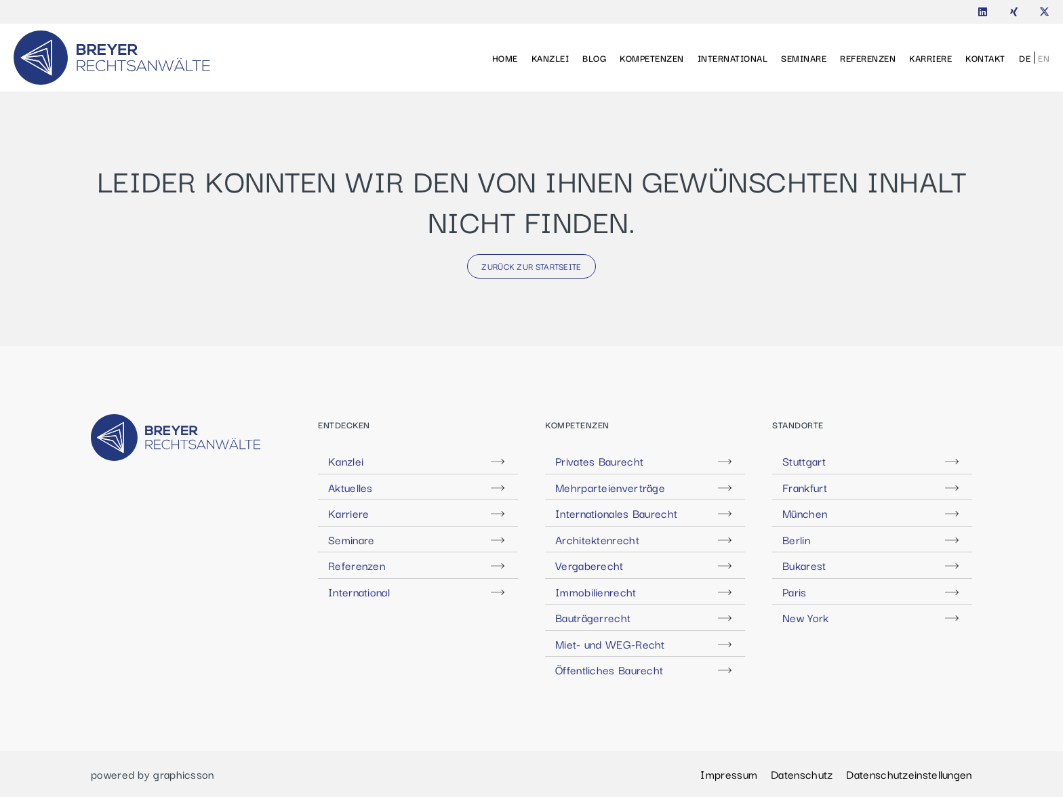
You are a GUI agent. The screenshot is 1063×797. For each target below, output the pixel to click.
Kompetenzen (652, 57)
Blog (594, 57)
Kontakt (985, 57)
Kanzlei (550, 57)
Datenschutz (802, 774)
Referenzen (868, 57)
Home (505, 57)
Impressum (728, 774)
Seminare (803, 57)
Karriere (930, 57)
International (733, 57)
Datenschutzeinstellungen (908, 774)
